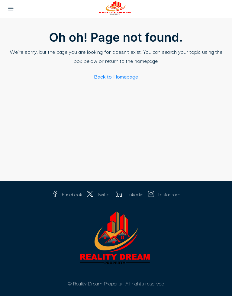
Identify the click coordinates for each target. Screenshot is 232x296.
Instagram (164, 194)
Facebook (68, 194)
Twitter (100, 194)
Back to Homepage (116, 76)
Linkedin (130, 194)
